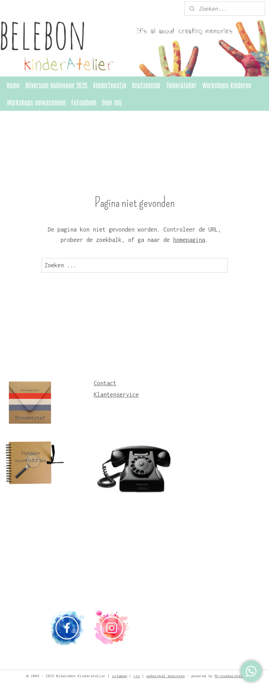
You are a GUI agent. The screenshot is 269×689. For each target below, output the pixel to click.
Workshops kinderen (226, 84)
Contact (105, 383)
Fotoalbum (83, 102)
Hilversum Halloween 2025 (56, 84)
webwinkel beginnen (165, 676)
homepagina (189, 240)
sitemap (119, 676)
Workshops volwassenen (36, 102)
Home (13, 84)
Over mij (112, 102)
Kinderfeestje (109, 84)
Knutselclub (146, 84)
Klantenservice (116, 394)
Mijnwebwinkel (229, 676)
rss (136, 676)
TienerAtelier (181, 84)
